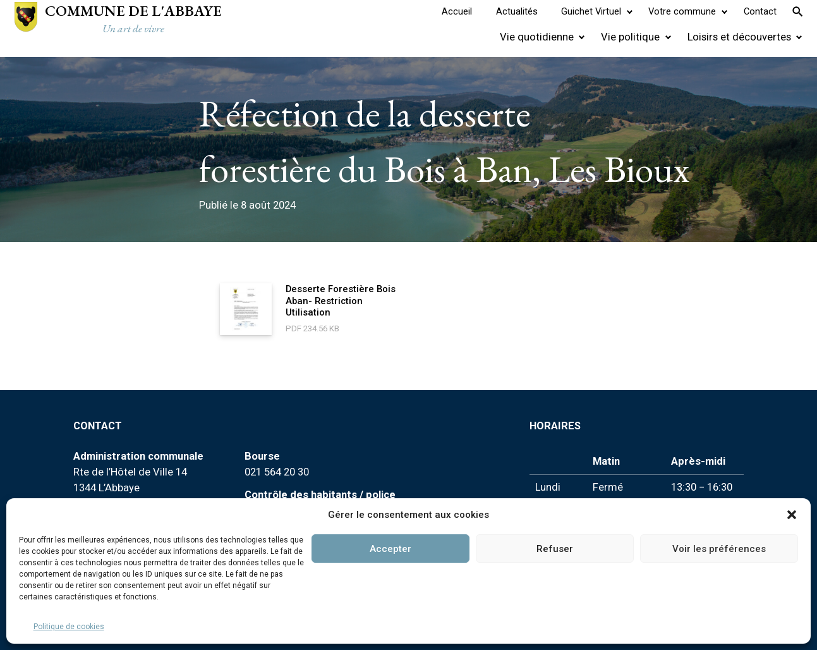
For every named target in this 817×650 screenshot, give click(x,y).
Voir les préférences (719, 549)
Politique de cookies (68, 626)
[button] (791, 514)
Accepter (390, 549)
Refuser (554, 549)
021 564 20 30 (277, 472)
